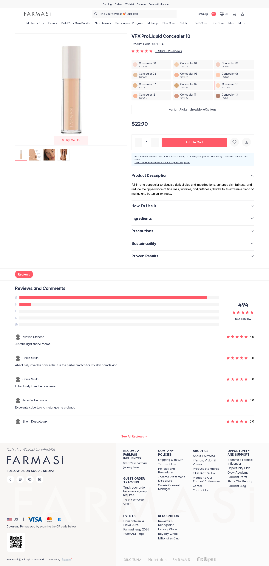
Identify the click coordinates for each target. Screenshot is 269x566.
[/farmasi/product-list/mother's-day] (35, 24)
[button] (193, 109)
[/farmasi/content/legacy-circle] (167, 529)
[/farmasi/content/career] (197, 486)
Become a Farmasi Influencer (240, 461)
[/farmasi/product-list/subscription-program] (129, 24)
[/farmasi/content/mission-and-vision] (207, 462)
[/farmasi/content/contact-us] (200, 490)
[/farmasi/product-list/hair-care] (217, 24)
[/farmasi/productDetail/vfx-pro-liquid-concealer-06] (234, 75)
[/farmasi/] (37, 13)
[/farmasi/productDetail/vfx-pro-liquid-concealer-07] (151, 85)
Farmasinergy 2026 (136, 529)
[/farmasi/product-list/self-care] (200, 24)
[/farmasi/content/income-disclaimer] (172, 479)
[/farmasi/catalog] (107, 4)
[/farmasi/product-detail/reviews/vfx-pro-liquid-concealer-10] (134, 436)
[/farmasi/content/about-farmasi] (204, 456)
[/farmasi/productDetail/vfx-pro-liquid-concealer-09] (193, 85)
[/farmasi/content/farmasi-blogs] (237, 486)
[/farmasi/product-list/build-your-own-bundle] (76, 24)
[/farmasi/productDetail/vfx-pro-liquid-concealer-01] (193, 64)
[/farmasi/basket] (234, 14)
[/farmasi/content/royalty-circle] (168, 534)
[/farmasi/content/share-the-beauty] (240, 481)
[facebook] (10, 479)
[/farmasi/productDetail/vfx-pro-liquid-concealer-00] (151, 64)
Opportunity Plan (239, 468)
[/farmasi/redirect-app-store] (16, 542)
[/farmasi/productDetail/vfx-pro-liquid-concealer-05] (193, 75)
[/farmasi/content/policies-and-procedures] (172, 470)
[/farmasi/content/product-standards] (206, 469)
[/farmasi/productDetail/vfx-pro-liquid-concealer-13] (234, 95)
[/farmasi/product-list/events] (52, 24)
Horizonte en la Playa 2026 (133, 523)
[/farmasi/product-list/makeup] (152, 24)
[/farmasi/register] (118, 4)
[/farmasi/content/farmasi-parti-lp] (237, 477)
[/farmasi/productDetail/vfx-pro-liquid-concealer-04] (151, 75)
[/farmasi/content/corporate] (204, 473)
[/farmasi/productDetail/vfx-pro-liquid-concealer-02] (234, 64)
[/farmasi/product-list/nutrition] (184, 24)
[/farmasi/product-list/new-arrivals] (103, 24)
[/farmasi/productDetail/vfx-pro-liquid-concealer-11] (193, 95)
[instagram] (20, 479)
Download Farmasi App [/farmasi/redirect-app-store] (21, 526)
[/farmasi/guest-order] (137, 502)
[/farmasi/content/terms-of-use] (167, 464)
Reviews (24, 274)
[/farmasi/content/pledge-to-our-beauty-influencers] (207, 479)
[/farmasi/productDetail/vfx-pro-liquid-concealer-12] (151, 95)
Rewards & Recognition (166, 523)
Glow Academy (238, 472)
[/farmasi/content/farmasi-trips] (133, 534)
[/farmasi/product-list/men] (231, 24)
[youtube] (30, 479)
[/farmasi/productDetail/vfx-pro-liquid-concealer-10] (234, 85)
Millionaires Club (169, 538)
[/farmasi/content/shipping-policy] (170, 460)
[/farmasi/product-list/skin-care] (168, 24)
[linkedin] (39, 479)
